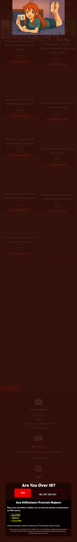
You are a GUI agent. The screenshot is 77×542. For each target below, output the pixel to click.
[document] (38, 271)
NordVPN (16, 515)
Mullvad (15, 518)
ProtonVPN (16, 521)
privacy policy (44, 533)
